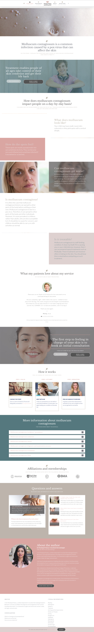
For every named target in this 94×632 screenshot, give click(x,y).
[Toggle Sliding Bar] (68, 3)
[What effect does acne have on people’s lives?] (54, 511)
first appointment (26, 403)
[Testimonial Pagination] (41, 316)
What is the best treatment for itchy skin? (24, 519)
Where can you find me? (10, 618)
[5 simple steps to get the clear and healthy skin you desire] (54, 500)
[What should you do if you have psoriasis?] (54, 522)
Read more (49, 629)
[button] (47, 432)
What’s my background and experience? (14, 616)
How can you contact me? (11, 620)
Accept (61, 629)
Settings (53, 629)
